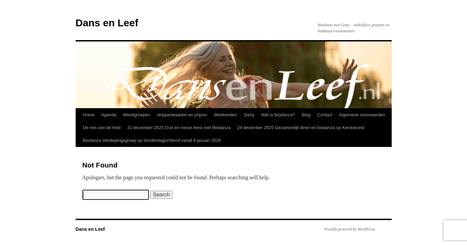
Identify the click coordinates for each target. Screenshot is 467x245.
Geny (249, 114)
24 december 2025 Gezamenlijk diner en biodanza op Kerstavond (300, 127)
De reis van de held (102, 127)
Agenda (108, 114)
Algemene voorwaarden (362, 114)
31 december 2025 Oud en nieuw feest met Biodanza (179, 127)
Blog (306, 114)
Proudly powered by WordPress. (350, 229)
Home (89, 114)
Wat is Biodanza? (278, 114)
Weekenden (225, 114)
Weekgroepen (136, 114)
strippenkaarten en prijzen (182, 114)
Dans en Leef (107, 22)
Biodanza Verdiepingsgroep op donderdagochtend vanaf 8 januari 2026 (152, 140)
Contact (324, 114)
